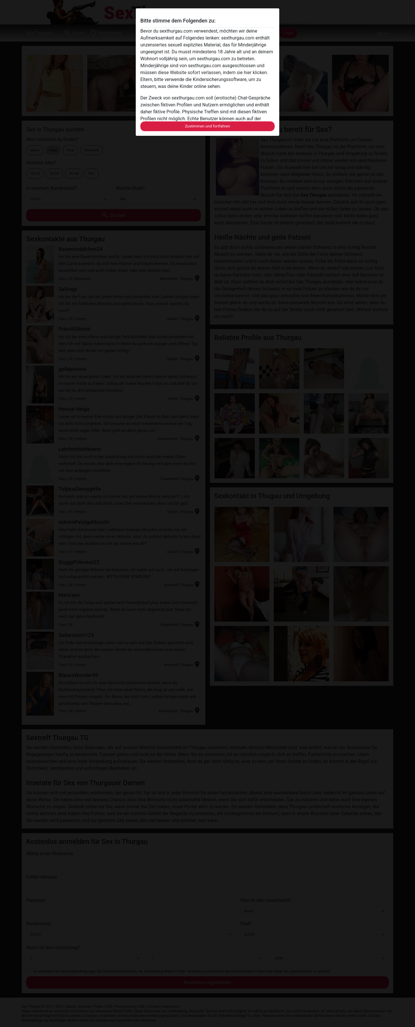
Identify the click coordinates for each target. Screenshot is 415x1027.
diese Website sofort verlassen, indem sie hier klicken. (213, 72)
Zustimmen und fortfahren (207, 126)
